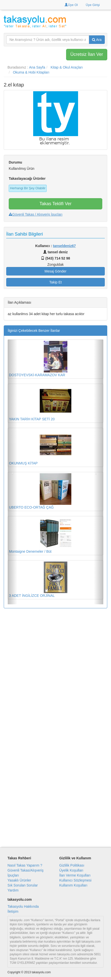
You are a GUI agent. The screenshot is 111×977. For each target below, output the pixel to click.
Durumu (15, 162)
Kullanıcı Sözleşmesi (75, 880)
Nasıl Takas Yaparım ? (24, 865)
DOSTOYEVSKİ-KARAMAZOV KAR (40, 359)
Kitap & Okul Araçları (67, 67)
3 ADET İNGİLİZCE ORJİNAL (40, 579)
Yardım (12, 890)
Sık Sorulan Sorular (22, 885)
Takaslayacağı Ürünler (27, 178)
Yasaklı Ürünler (19, 880)
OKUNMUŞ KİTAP (40, 447)
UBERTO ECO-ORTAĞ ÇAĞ (40, 491)
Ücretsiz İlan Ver (86, 54)
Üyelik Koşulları (71, 870)
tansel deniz (55, 252)
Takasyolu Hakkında (23, 906)
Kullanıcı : (55, 246)
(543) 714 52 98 (55, 258)
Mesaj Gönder (56, 271)
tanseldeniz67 (64, 246)
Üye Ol (71, 5)
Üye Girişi (93, 5)
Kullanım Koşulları (73, 885)
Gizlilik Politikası (71, 865)
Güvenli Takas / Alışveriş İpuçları (35, 214)
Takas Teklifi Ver (55, 203)
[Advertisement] (55, 668)
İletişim (12, 911)
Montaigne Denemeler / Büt (40, 535)
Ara (97, 40)
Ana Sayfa (37, 67)
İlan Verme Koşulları (75, 875)
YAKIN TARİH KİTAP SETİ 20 (40, 403)
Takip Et (55, 282)
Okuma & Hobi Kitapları (31, 72)
